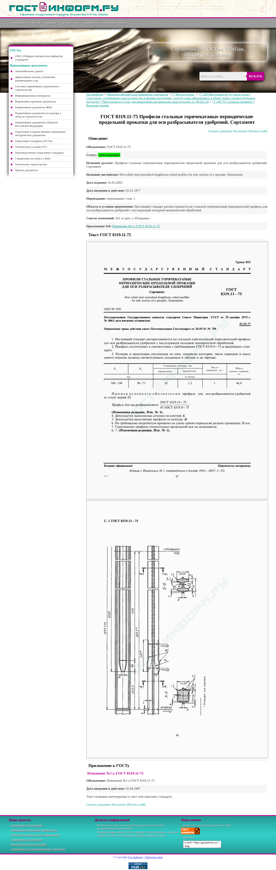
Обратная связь (115, 22)
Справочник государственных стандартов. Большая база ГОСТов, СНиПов (64, 14)
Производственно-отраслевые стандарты (39, 152)
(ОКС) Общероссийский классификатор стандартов (39, 57)
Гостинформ (94, 94)
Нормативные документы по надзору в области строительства (38, 114)
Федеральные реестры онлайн (29, 844)
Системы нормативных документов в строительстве (37, 88)
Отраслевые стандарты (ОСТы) (33, 141)
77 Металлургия (183, 94)
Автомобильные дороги (29, 71)
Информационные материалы (32, 95)
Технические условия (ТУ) (31, 146)
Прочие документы (26, 170)
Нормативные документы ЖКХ (33, 107)
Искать (255, 76)
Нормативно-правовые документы (35, 101)
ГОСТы (36, 22)
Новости (91, 22)
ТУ (78, 22)
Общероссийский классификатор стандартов (137, 94)
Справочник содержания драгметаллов (34, 830)
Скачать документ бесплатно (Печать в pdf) (237, 131)
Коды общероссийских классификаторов (35, 834)
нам (112, 832)
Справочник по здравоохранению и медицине (38, 849)
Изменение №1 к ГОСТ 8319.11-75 (136, 226)
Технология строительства (31, 164)
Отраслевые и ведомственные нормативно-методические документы (40, 133)
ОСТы (66, 22)
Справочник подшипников (26, 839)
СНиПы (51, 22)
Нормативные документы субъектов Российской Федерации (36, 124)
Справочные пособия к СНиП (32, 158)
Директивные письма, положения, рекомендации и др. (35, 78)
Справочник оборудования (26, 825)
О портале (19, 22)
